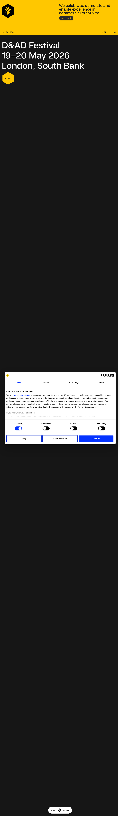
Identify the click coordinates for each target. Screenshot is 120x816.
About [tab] (101, 382)
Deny (24, 439)
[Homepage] (59, 810)
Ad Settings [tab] (74, 382)
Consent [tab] (18, 382)
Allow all (96, 439)
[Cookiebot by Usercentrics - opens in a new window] (103, 375)
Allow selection (60, 439)
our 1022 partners (22, 395)
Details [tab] (46, 382)
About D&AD (66, 18)
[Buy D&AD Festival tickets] (8, 32)
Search (66, 810)
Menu (53, 810)
